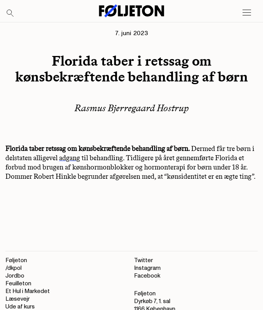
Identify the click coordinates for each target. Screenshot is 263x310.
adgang (69, 158)
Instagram (147, 268)
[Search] (10, 13)
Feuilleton (18, 284)
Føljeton (16, 260)
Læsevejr (17, 299)
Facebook (147, 276)
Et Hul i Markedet (27, 291)
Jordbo (14, 276)
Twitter (143, 260)
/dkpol (13, 268)
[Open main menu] (247, 12)
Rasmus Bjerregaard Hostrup (132, 107)
